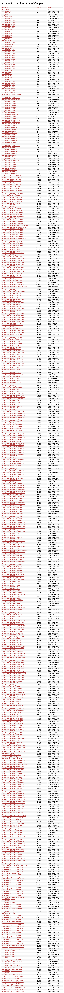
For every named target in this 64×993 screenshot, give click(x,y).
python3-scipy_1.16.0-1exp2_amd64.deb (13, 531)
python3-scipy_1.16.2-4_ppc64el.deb (12, 384)
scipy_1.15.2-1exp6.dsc (8, 57)
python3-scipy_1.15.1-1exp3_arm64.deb (13, 769)
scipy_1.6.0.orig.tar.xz (8, 753)
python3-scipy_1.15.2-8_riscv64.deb (12, 500)
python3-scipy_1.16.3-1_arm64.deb (12, 199)
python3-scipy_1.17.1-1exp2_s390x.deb (13, 731)
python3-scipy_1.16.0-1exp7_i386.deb (12, 566)
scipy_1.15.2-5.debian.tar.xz (9, 136)
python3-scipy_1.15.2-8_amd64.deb (12, 542)
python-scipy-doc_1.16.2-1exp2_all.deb (13, 930)
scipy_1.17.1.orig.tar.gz (8, 913)
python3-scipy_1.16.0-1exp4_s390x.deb (13, 448)
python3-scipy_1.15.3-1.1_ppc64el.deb (13, 513)
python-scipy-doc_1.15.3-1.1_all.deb (12, 908)
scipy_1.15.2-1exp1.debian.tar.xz (11, 101)
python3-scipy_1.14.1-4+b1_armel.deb (12, 478)
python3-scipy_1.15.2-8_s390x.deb (11, 461)
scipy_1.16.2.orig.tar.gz (8, 900)
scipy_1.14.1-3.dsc (7, 15)
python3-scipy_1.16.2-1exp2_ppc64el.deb (13, 522)
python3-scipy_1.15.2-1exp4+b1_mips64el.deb (15, 225)
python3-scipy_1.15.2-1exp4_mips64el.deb (14, 673)
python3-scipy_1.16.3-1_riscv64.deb (12, 338)
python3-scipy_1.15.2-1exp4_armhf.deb (13, 661)
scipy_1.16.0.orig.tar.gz (8, 899)
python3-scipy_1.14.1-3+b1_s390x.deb (13, 817)
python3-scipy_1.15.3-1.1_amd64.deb (12, 635)
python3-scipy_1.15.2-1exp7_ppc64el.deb (13, 435)
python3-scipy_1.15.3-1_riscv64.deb (12, 511)
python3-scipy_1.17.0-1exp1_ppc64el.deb (13, 762)
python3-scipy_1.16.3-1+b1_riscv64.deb (13, 725)
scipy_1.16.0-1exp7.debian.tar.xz (11, 142)
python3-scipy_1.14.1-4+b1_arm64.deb (13, 411)
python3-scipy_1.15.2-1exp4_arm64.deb (13, 668)
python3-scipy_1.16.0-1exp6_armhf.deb (13, 319)
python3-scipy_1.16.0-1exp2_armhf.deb (13, 315)
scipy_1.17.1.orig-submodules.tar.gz (12, 974)
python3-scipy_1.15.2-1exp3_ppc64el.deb (13, 795)
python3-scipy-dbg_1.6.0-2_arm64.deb (12, 985)
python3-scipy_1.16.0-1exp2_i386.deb (12, 565)
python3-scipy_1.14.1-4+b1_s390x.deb (13, 627)
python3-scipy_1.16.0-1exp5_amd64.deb (13, 528)
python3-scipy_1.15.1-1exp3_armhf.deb (13, 677)
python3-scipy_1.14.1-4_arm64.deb (12, 721)
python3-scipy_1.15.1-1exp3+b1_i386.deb (13, 858)
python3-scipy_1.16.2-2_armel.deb (11, 389)
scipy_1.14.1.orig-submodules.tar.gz (12, 958)
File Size (38, 7)
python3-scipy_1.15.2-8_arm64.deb (12, 280)
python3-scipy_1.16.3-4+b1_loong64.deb (13, 657)
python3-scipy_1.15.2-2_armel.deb (11, 369)
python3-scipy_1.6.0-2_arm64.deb (11, 184)
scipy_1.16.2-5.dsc (7, 70)
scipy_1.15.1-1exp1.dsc (8, 20)
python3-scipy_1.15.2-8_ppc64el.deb (12, 424)
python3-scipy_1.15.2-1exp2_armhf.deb (13, 662)
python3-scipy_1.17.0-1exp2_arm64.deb (13, 579)
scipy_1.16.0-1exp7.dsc (8, 68)
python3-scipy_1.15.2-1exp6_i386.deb (12, 592)
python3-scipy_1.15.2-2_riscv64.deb (12, 498)
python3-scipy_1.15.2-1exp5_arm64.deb (13, 288)
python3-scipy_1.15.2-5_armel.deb (11, 378)
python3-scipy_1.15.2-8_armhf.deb (11, 301)
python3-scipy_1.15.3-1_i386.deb (11, 603)
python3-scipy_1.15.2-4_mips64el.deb (12, 229)
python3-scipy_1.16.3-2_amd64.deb (12, 742)
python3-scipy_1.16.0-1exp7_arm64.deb (13, 264)
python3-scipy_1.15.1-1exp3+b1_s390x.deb (14, 852)
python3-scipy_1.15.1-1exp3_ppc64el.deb (13, 843)
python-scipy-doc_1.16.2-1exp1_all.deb (13, 926)
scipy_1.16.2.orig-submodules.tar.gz (12, 971)
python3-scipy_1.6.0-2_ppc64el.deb (12, 190)
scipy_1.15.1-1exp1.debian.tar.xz (11, 98)
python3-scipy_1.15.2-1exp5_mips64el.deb (14, 238)
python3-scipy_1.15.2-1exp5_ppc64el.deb (13, 437)
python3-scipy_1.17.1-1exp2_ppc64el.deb (13, 781)
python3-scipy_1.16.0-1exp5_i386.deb (12, 568)
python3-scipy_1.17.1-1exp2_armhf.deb (13, 648)
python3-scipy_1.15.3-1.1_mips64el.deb (13, 216)
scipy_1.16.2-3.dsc (7, 75)
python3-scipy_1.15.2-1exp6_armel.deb (13, 363)
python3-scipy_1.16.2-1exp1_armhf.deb (13, 332)
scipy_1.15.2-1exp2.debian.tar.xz (11, 99)
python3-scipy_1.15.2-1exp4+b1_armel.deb (14, 371)
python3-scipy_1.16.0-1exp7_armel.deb (13, 360)
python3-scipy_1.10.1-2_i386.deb (11, 341)
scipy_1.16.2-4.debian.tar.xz (9, 168)
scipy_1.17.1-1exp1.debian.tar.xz (11, 164)
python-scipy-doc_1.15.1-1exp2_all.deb (13, 871)
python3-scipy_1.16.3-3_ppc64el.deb (12, 771)
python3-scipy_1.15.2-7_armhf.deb (11, 297)
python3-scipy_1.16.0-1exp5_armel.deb (13, 374)
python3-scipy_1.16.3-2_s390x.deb (11, 699)
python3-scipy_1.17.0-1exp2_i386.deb (12, 681)
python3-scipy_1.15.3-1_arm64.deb (12, 290)
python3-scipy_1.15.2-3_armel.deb (11, 367)
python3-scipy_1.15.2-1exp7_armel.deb (13, 352)
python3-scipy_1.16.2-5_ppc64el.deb (12, 386)
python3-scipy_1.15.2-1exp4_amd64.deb (13, 799)
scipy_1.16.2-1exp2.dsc (8, 83)
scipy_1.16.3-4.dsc (7, 79)
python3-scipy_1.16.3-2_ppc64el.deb (12, 773)
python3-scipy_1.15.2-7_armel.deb (11, 376)
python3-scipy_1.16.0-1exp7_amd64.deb (13, 530)
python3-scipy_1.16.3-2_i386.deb (11, 685)
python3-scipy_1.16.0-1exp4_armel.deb (13, 361)
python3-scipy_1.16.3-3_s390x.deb (11, 703)
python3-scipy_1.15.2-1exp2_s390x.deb (13, 786)
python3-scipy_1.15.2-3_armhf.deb (11, 306)
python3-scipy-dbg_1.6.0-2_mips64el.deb (13, 987)
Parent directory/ (6, 9)
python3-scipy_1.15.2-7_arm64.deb (12, 273)
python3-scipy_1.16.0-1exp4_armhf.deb (13, 317)
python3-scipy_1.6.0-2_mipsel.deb (11, 181)
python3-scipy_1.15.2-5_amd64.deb (12, 533)
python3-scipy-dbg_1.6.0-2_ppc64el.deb (13, 991)
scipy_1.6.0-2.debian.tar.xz (9, 92)
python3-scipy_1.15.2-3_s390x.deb (11, 476)
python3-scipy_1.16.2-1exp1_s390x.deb (13, 470)
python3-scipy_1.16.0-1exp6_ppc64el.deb (13, 415)
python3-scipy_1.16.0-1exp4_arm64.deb (13, 262)
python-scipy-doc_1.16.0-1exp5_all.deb (13, 928)
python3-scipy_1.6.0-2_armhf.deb (11, 175)
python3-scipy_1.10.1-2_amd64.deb (12, 339)
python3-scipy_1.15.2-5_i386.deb (11, 583)
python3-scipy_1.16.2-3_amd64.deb (12, 618)
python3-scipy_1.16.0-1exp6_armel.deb (13, 350)
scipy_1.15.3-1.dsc (7, 18)
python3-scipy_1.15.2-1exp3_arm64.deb (13, 666)
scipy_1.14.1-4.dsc (7, 16)
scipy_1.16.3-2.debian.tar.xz (9, 155)
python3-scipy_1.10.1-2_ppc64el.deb (12, 343)
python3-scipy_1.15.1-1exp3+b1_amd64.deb (14, 865)
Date (49, 7)
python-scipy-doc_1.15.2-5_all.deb (11, 888)
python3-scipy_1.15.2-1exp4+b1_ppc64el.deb (14, 434)
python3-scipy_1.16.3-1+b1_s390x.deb (13, 705)
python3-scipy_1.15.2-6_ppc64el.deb (12, 422)
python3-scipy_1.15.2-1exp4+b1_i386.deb (13, 594)
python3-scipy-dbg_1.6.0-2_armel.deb (12, 980)
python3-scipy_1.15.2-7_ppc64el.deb (12, 430)
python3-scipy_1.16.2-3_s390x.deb (11, 482)
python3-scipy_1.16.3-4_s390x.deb (11, 701)
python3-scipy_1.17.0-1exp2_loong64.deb (13, 646)
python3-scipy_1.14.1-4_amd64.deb (12, 827)
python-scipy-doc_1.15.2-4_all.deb (11, 884)
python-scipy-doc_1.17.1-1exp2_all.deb (13, 943)
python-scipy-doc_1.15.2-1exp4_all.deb (13, 893)
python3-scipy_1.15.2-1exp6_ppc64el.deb (13, 443)
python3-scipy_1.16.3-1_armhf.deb (11, 205)
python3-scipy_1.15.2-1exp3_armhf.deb (13, 659)
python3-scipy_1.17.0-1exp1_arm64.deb (13, 576)
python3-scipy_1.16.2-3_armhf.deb (11, 328)
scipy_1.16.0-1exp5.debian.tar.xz (11, 129)
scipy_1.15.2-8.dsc (7, 29)
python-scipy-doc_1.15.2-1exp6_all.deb (13, 880)
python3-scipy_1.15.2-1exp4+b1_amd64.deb (14, 550)
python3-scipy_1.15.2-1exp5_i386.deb (12, 600)
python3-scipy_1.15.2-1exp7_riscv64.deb (13, 502)
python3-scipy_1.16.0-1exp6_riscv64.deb (13, 491)
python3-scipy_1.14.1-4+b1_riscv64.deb (13, 631)
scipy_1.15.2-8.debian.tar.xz (9, 147)
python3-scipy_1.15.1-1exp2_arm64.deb (13, 768)
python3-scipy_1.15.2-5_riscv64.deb (12, 494)
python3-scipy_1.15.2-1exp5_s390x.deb (13, 454)
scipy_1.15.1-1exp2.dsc (8, 22)
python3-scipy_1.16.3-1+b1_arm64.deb (13, 574)
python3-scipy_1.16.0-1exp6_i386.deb (12, 572)
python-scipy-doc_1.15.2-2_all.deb (11, 895)
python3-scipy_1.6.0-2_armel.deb (11, 182)
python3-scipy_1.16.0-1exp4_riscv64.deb (13, 489)
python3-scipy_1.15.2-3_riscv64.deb (12, 507)
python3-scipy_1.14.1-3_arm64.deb (12, 716)
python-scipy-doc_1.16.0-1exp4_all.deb (13, 939)
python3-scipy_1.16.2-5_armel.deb (11, 251)
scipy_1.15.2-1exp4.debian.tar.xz (11, 109)
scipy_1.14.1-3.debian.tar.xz (9, 171)
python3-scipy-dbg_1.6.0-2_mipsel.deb (13, 982)
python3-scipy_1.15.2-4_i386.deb (11, 590)
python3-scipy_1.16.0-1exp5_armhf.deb (13, 321)
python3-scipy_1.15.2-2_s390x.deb (11, 457)
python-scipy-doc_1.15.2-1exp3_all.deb (13, 886)
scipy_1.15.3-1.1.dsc (7, 44)
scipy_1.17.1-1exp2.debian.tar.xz (11, 166)
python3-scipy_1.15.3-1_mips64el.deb (12, 245)
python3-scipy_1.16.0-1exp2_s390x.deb (13, 450)
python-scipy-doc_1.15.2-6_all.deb (11, 875)
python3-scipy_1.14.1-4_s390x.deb (11, 819)
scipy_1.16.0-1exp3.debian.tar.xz (11, 120)
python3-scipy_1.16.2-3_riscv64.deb (12, 555)
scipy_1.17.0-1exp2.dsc (8, 88)
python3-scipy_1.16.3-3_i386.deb (11, 683)
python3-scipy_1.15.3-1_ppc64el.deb (12, 441)
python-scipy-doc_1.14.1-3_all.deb (11, 847)
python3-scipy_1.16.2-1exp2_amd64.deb (13, 607)
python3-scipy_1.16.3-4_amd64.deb (12, 740)
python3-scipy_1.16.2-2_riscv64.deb (12, 559)
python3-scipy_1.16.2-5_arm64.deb (12, 201)
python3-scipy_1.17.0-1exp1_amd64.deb (13, 745)
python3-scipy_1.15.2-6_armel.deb (11, 354)
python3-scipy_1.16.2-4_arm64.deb (12, 197)
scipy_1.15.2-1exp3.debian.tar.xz (11, 107)
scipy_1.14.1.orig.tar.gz (8, 956)
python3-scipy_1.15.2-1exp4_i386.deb (12, 790)
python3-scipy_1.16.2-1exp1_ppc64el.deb (13, 517)
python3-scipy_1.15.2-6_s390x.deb (11, 472)
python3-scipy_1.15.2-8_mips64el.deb (12, 240)
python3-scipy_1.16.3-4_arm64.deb (12, 605)
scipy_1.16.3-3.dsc (7, 74)
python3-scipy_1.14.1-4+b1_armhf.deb (12, 398)
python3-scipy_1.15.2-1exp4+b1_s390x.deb (14, 467)
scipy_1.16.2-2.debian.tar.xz (9, 149)
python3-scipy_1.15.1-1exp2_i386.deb (12, 856)
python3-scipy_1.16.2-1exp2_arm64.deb (13, 258)
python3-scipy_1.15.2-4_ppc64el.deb (12, 426)
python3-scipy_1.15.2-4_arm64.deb (12, 275)
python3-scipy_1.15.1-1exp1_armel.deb (13, 806)
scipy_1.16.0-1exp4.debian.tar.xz (11, 122)
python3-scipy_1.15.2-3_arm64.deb (12, 277)
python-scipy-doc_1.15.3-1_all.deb (11, 906)
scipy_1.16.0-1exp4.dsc (8, 63)
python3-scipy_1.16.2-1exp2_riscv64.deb (13, 557)
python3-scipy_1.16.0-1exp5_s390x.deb (13, 446)
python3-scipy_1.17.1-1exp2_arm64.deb (13, 622)
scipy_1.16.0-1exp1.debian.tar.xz (11, 116)
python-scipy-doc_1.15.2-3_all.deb (11, 889)
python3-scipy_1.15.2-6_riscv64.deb (12, 505)
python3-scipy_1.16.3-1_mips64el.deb (12, 194)
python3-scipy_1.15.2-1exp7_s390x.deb (13, 459)
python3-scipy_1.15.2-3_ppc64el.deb (12, 432)
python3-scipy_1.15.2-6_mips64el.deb (12, 236)
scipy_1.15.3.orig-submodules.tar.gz (12, 963)
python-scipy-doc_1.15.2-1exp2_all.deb (13, 891)
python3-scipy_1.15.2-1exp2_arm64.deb (13, 664)
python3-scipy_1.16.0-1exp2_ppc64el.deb (13, 413)
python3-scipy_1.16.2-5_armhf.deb (11, 207)
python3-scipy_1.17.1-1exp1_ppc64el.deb (13, 779)
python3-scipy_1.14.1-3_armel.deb (11, 749)
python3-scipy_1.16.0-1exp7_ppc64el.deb (13, 417)
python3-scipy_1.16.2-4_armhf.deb (11, 203)
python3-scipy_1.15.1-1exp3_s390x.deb (13, 851)
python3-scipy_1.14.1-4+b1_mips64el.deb (13, 397)
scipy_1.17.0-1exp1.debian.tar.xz (11, 160)
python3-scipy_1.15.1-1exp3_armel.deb (13, 808)
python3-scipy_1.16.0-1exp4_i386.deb (12, 563)
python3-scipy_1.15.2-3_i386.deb (11, 587)
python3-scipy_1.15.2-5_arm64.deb (12, 282)
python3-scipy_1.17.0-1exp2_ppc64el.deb (13, 760)
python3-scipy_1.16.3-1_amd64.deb (12, 406)
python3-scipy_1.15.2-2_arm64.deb (12, 278)
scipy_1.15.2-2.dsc (7, 33)
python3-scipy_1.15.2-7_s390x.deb (11, 465)
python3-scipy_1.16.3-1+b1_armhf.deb (12, 644)
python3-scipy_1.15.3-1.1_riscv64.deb (12, 515)
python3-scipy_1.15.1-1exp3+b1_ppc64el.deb (14, 845)
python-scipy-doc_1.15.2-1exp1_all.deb (13, 897)
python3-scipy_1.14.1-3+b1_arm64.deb (13, 723)
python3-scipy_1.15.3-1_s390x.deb (11, 480)
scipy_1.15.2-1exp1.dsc (8, 26)
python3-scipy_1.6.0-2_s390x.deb (11, 179)
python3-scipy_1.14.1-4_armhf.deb (11, 714)
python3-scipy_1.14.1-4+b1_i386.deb (12, 633)
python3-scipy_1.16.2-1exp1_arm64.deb (13, 253)
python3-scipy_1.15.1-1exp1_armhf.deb (13, 679)
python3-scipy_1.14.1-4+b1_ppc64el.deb (13, 625)
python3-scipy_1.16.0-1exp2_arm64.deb (13, 260)
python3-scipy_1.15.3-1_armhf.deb (11, 312)
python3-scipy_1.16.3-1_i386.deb (11, 409)
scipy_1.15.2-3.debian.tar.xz (9, 131)
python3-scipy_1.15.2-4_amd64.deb (12, 535)
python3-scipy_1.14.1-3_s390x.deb (11, 821)
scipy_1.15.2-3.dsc (7, 37)
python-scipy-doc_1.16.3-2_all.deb (11, 921)
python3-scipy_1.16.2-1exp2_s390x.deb (13, 474)
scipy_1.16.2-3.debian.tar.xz (9, 151)
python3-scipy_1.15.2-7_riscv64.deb (12, 509)
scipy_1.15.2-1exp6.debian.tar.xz (11, 123)
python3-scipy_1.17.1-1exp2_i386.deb (12, 690)
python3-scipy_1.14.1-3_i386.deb (11, 814)
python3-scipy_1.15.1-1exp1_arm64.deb (13, 766)
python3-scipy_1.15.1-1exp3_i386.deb (12, 854)
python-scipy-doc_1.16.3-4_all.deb (11, 924)
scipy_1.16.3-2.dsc (7, 77)
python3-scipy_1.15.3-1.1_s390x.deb (12, 483)
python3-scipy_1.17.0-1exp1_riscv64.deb (13, 694)
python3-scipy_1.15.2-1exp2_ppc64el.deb (13, 797)
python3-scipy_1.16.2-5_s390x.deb (11, 345)
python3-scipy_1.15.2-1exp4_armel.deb (13, 697)
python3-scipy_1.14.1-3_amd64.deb (12, 829)
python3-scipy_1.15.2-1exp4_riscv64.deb (13, 504)
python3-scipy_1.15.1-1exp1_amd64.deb (13, 862)
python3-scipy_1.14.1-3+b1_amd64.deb (13, 823)
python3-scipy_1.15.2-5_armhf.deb (11, 293)
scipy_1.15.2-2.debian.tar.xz (9, 127)
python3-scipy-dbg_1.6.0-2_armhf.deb (12, 976)
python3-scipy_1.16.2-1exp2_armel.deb (13, 395)
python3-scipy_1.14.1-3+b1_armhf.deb (12, 712)
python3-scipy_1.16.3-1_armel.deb (11, 247)
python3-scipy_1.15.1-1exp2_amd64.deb (13, 864)
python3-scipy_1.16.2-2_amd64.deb (12, 613)
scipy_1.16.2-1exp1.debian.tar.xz (11, 144)
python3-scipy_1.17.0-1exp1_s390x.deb (13, 709)
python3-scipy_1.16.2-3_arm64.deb (12, 255)
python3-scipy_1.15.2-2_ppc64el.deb (12, 439)
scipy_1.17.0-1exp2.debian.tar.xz (11, 162)
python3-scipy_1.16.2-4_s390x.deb (11, 347)
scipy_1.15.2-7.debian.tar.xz (9, 138)
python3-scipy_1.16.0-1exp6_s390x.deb (13, 445)
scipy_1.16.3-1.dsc (7, 72)
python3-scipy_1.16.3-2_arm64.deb (12, 570)
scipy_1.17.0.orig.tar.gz (8, 912)
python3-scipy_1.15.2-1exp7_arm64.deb (13, 284)
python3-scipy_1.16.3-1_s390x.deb (11, 349)
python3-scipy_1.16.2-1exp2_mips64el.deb (14, 221)
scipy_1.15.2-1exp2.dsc (8, 27)
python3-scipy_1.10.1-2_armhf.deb (11, 195)
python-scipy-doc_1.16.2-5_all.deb (11, 919)
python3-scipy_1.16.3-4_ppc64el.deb (12, 777)
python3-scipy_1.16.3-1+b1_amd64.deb (13, 738)
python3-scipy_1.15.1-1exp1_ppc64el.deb (13, 841)
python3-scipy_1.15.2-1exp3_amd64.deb (13, 801)
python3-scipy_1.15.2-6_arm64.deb (12, 269)
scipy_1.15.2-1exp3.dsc (8, 50)
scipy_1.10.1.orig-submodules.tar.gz (12, 758)
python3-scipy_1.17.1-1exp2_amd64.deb (13, 747)
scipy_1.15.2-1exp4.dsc (8, 51)
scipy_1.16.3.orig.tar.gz (8, 902)
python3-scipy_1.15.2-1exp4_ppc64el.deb (13, 793)
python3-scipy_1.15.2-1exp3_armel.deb (13, 707)
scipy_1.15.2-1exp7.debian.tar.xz (11, 125)
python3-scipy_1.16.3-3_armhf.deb (11, 640)
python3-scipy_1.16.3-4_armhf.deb (11, 638)
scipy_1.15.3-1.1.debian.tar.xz (10, 114)
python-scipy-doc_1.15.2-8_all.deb (11, 904)
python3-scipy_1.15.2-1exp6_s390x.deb (13, 463)
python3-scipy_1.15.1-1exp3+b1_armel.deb (14, 816)
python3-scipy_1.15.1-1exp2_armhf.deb (13, 675)
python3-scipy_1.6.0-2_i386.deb (11, 186)
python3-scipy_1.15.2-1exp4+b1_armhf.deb (14, 291)
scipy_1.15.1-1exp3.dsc (8, 24)
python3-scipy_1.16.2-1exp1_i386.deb (12, 614)
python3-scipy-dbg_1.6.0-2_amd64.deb (13, 989)
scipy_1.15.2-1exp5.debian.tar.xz (11, 111)
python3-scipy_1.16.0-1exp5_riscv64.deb (13, 487)
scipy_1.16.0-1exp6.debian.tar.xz (11, 134)
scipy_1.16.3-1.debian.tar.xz (9, 153)
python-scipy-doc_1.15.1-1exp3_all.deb (13, 867)
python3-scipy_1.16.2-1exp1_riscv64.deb (13, 561)
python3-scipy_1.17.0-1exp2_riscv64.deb (13, 692)
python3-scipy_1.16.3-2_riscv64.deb (12, 733)
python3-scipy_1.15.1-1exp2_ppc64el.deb (13, 840)
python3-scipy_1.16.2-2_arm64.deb (12, 256)
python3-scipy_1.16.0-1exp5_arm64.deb (13, 266)
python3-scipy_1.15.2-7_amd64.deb (12, 539)
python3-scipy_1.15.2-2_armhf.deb (11, 310)
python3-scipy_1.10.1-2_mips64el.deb (12, 212)
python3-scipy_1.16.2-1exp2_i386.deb (12, 609)
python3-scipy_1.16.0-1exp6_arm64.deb (13, 267)
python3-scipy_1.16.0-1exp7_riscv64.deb (13, 485)
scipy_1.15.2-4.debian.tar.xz (9, 133)
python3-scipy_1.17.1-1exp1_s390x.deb (13, 727)
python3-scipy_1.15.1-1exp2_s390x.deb (13, 849)
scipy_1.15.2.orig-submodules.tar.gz (12, 961)
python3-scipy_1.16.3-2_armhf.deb (11, 642)
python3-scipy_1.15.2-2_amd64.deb (12, 548)
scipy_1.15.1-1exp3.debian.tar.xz (11, 105)
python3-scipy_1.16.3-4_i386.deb (11, 686)
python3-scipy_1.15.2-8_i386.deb (11, 589)
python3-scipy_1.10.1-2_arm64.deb (12, 210)
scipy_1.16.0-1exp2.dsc (8, 42)
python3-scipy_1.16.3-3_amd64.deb (12, 736)
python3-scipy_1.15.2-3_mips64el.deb (12, 234)
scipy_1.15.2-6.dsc (7, 40)
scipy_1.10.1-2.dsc (7, 13)
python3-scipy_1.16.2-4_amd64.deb (12, 404)
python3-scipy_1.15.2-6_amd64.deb (12, 537)
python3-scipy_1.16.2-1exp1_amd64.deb (13, 620)
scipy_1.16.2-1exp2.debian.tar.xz (11, 146)
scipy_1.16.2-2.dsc (7, 46)
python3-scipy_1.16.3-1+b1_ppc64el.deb (13, 775)
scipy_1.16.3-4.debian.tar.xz (9, 159)
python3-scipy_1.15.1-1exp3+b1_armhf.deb (14, 672)
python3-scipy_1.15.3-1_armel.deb (11, 380)
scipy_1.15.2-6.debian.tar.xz (9, 140)
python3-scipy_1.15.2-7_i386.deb (11, 585)
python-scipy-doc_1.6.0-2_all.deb (11, 873)
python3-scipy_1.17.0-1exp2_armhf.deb (13, 629)
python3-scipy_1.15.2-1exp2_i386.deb (12, 792)
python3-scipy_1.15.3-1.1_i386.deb (11, 581)
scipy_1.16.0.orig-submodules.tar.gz (12, 969)
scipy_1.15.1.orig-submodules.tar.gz (12, 965)
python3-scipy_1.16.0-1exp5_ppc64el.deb (13, 421)
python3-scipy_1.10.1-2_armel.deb (11, 218)
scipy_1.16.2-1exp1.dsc (8, 81)
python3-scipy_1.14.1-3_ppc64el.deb (12, 834)
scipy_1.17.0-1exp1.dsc (8, 85)
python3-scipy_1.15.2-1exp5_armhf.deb (13, 299)
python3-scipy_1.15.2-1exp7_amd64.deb (13, 552)
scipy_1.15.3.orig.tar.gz (8, 954)
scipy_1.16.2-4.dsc (7, 48)
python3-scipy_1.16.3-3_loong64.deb (12, 651)
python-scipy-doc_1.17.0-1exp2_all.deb (13, 945)
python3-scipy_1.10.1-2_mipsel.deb (12, 214)
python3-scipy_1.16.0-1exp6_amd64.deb (13, 526)
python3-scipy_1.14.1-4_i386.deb (11, 810)
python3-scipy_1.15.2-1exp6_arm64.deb (13, 271)
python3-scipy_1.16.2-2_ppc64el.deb (12, 520)
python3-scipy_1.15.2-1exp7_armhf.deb (13, 308)
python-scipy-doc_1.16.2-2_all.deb (11, 941)
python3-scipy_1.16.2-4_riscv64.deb (12, 334)
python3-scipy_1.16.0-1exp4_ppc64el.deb (13, 419)
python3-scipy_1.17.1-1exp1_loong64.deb (13, 653)
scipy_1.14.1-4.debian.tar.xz (9, 173)
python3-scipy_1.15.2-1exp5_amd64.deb (13, 546)
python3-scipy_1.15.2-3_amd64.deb (12, 544)
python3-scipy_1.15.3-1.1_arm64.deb (12, 325)
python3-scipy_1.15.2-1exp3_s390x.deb (13, 782)
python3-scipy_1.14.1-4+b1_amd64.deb (13, 637)
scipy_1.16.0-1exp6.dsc (8, 66)
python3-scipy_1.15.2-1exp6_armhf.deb (13, 302)
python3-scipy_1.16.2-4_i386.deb (11, 408)
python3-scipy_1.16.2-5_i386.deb (11, 402)
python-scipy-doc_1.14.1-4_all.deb (11, 94)
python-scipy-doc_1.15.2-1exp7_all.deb (13, 877)
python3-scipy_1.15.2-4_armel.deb (11, 358)
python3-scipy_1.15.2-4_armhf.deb (11, 295)
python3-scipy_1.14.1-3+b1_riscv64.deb (13, 832)
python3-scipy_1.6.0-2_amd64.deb (11, 188)
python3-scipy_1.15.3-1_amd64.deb (12, 553)
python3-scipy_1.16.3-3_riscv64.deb (12, 729)
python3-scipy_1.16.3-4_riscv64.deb (12, 734)
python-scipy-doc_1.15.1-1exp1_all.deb (13, 869)
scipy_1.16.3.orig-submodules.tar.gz (12, 972)
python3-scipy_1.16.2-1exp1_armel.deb (13, 393)
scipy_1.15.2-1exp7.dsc (8, 53)
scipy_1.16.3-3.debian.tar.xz (9, 157)
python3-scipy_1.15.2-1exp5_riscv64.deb (13, 496)
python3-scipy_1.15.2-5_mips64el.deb (12, 230)
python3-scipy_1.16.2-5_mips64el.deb (12, 192)
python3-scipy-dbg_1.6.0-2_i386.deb (12, 978)
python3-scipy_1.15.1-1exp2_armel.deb (13, 804)
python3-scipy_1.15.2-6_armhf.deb (11, 304)
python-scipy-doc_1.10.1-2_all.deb (11, 960)
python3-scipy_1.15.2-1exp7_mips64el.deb (14, 242)
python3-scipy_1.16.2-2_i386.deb (11, 611)
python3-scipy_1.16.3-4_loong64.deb (12, 649)
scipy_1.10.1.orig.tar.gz (8, 910)
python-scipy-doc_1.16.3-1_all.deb (11, 932)
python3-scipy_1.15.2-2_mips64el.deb (12, 232)
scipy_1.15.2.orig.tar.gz (8, 950)
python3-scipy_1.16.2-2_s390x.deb (11, 469)
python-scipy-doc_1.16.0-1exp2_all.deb (13, 917)
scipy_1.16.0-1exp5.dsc (8, 64)
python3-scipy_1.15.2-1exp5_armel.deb (13, 365)
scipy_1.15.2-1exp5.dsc (8, 55)
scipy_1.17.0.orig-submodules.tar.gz (12, 967)
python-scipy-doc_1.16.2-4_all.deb (11, 937)
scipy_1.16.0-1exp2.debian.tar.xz (11, 118)
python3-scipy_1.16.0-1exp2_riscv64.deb (13, 493)
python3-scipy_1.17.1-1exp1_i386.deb (12, 688)
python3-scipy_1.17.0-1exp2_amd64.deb (13, 744)
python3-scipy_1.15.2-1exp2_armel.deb (13, 696)
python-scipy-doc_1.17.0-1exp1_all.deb (13, 947)
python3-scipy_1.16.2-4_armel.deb (11, 249)
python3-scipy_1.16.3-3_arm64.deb (12, 577)
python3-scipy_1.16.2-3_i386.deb (11, 616)
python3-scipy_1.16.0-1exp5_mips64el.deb (14, 227)
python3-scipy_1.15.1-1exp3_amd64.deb (13, 860)
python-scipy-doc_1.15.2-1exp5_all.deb (13, 878)
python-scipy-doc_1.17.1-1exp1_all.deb (13, 948)
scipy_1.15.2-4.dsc (7, 39)
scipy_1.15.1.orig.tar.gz (8, 952)
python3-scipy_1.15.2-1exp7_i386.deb (12, 601)
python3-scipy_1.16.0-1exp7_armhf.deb (13, 314)
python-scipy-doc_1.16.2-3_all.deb (11, 936)
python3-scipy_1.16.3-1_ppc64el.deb (12, 387)
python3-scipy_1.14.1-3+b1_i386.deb (12, 812)
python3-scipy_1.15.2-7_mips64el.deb (12, 243)
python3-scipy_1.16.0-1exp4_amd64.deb (13, 524)
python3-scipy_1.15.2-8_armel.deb (11, 373)
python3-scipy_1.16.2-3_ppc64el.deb (12, 518)
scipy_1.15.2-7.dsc (7, 31)
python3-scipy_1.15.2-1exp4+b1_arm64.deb (14, 286)
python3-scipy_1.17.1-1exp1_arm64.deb (13, 624)
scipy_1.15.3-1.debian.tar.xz (9, 112)
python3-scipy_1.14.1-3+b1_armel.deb (12, 757)
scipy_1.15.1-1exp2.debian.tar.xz (11, 103)
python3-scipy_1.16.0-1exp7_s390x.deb (13, 452)
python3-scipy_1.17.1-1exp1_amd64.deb (13, 751)
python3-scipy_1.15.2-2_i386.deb (11, 598)
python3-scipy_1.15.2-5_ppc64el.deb (12, 428)
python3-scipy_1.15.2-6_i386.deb (11, 596)
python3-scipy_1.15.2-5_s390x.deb (11, 456)
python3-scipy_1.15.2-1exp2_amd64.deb (13, 803)
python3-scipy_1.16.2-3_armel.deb (11, 391)
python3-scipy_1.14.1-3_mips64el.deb (12, 720)
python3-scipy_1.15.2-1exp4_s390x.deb (13, 784)
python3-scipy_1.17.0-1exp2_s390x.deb (13, 710)
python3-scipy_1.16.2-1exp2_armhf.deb (13, 330)
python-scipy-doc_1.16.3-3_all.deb (11, 915)
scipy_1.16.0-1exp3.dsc (8, 59)
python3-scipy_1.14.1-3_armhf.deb (11, 670)
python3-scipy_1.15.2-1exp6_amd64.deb (13, 541)
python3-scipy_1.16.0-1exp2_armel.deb (13, 356)
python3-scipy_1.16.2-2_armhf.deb (11, 326)
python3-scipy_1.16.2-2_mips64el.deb (12, 219)
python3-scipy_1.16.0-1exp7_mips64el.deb (14, 223)
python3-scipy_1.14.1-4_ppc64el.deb (12, 838)
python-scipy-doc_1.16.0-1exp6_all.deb (13, 923)
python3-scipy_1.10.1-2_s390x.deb (11, 208)
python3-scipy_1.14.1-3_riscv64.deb (12, 825)
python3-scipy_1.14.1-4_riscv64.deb (12, 830)
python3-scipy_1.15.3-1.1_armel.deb (12, 382)
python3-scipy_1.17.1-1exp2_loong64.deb (13, 655)
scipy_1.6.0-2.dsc (7, 11)
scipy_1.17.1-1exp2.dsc (8, 87)
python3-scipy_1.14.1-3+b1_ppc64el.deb (13, 836)
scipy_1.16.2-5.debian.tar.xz (9, 170)
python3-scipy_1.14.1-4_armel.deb (11, 755)
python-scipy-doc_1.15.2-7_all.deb (11, 882)
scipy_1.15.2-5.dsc (7, 35)
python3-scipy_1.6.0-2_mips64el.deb (12, 177)
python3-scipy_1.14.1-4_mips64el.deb (12, 718)
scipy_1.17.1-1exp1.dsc (8, 90)
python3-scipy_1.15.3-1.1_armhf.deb (12, 323)
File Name (5, 7)
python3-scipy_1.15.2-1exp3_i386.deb (12, 788)
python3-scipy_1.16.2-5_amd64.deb (12, 400)
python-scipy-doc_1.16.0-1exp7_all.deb (13, 934)
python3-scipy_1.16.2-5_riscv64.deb (12, 336)
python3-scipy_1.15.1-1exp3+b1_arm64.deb (14, 764)
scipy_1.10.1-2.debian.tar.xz (9, 96)
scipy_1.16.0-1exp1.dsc (8, 61)
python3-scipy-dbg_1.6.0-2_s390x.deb (12, 984)
